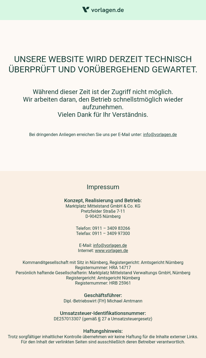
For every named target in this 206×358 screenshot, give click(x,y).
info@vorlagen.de (160, 134)
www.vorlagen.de (111, 250)
